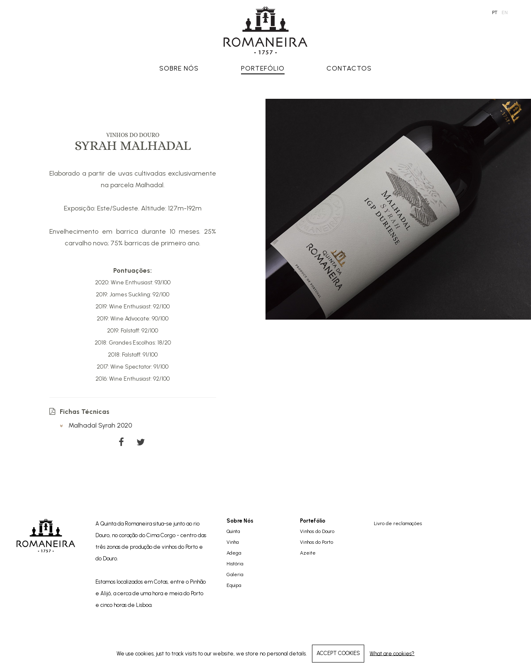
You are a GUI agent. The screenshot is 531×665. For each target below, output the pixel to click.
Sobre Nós (179, 68)
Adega (234, 553)
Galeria (235, 574)
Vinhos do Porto (316, 542)
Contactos (349, 68)
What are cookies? (392, 653)
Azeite (308, 553)
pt (494, 12)
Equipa (234, 585)
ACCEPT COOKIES (338, 653)
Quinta (233, 531)
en (505, 12)
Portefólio (263, 68)
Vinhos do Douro (317, 531)
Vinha (233, 542)
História (235, 564)
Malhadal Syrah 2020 (96, 425)
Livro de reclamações (398, 523)
